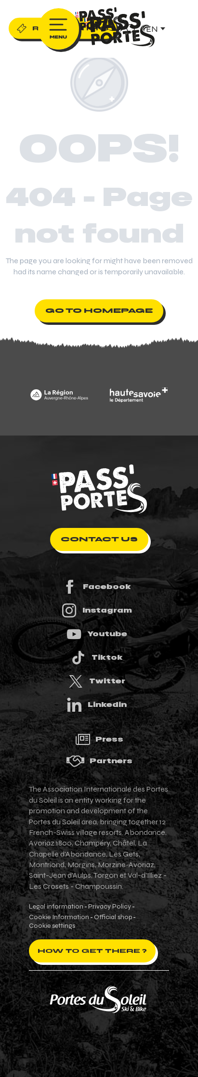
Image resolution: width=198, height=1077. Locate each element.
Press (99, 739)
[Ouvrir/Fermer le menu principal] (58, 29)
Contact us (99, 539)
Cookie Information (59, 917)
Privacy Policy (109, 906)
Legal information (56, 906)
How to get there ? (92, 951)
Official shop (113, 917)
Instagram (96, 610)
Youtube (96, 634)
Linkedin (96, 705)
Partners (99, 761)
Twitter (96, 681)
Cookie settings (52, 926)
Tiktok (96, 657)
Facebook (96, 587)
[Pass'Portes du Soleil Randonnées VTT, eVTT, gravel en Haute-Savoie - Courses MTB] (99, 21)
